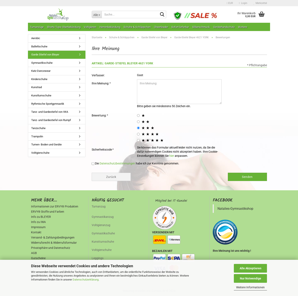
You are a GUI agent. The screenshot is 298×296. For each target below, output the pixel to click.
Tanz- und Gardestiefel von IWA (49, 111)
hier (171, 155)
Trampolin (37, 136)
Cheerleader (161, 27)
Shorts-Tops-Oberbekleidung (64, 27)
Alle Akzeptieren (250, 268)
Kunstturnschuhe (41, 95)
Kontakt (36, 232)
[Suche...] (97, 14)
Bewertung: (99, 115)
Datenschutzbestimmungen (117, 163)
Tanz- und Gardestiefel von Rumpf (51, 120)
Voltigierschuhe (40, 152)
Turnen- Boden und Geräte (46, 144)
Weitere (242, 27)
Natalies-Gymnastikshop (235, 209)
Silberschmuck (201, 27)
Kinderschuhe (39, 79)
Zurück (111, 177)
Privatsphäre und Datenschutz (50, 247)
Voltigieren (90, 27)
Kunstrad (36, 87)
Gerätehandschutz (224, 27)
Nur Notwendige (250, 278)
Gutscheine (38, 258)
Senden (247, 177)
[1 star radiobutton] (138, 115)
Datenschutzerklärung (86, 279)
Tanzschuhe (38, 128)
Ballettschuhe (39, 46)
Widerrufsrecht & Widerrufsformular (54, 242)
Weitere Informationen (250, 287)
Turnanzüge (37, 27)
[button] (229, 3)
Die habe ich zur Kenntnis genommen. (137, 163)
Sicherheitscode (102, 149)
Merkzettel (260, 3)
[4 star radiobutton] (138, 134)
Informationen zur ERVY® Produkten (54, 206)
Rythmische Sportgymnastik (47, 103)
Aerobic (35, 38)
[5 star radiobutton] (138, 140)
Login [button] (243, 3)
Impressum (38, 227)
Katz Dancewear (40, 70)
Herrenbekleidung (110, 27)
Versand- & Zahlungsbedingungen (52, 237)
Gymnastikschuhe (42, 62)
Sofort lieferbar (180, 27)
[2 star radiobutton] (138, 121)
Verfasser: (98, 75)
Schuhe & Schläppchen (137, 27)
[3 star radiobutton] (138, 128)
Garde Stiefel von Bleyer (45, 54)
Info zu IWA (38, 222)
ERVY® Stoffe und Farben (47, 211)
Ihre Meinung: (101, 83)
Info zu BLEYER (41, 216)
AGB (34, 253)
